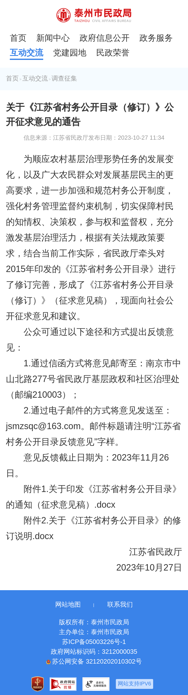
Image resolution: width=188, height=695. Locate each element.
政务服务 (156, 37)
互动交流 (26, 52)
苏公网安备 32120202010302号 (94, 661)
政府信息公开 (105, 37)
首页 (18, 37)
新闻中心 (53, 37)
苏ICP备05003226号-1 (94, 641)
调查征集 (64, 78)
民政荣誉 (113, 52)
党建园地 (69, 52)
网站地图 (68, 604)
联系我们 (120, 604)
